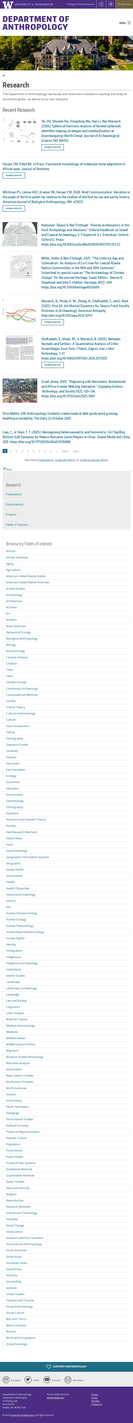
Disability (12, 751)
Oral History (14, 1100)
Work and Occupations (21, 1338)
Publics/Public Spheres (21, 1163)
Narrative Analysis (18, 1063)
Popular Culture (16, 1138)
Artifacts (11, 620)
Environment (14, 795)
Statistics (12, 1275)
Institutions (13, 969)
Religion (11, 1194)
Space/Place (13, 1269)
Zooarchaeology (16, 1344)
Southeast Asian (16, 1263)
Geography (13, 863)
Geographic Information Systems (27, 857)
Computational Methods (22, 695)
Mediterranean (16, 1038)
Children (11, 663)
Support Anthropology (66, 1366)
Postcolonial (14, 1150)
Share (7, 469)
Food (9, 844)
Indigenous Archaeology (22, 963)
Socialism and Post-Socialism (24, 1238)
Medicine (12, 1032)
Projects (11, 514)
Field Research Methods (21, 832)
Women (11, 1331)
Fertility (11, 826)
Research (13, 485)
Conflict (11, 701)
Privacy (94, 1394)
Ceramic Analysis (17, 657)
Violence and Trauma (20, 1300)
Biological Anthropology (22, 638)
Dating (10, 732)
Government (14, 876)
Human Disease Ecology (21, 913)
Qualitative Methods (19, 1169)
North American (16, 1088)
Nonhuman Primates (19, 1082)
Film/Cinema (14, 838)
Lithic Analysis (15, 1013)
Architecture (14, 601)
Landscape (13, 982)
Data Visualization (18, 726)
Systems (11, 1288)
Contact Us (96, 1404)
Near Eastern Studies (20, 1075)
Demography (14, 738)
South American (16, 1250)
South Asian (14, 1257)
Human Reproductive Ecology (25, 932)
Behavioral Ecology (18, 632)
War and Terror (16, 1319)
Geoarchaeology (16, 851)
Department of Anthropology (36, 23)
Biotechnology (15, 651)
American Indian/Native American (27, 582)
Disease (11, 757)
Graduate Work (65, 460)
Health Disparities (17, 888)
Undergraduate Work (94, 460)
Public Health (14, 1157)
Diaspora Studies (17, 745)
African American (17, 557)
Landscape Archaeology (21, 988)
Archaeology (14, 595)
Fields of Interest (17, 525)
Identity (11, 944)
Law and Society (16, 1001)
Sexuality (12, 1219)
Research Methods (18, 1207)
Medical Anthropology (20, 1026)
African (10, 551)
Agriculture (13, 570)
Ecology (11, 776)
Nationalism (14, 1069)
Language (12, 994)
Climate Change (16, 682)
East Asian (12, 763)
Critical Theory (15, 707)
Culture (11, 720)
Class (9, 676)
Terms (94, 1397)
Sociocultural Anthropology (24, 1244)
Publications (46, 460)
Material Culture (16, 1019)
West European (16, 1325)
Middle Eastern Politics (20, 1044)
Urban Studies (15, 1294)
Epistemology (15, 801)
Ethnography (14, 807)
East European (15, 770)
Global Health (15, 869)
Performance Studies (19, 1119)
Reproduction (15, 1200)
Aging (10, 564)
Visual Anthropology (19, 1306)
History (11, 901)
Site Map (95, 1401)
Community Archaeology (22, 688)
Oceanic (11, 1094)
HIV (8, 907)
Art (8, 613)
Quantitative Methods (20, 1175)
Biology (11, 645)
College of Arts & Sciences (80, 4)
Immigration (14, 951)
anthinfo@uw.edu (55, 1397)
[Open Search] (111, 4)
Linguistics (13, 1007)
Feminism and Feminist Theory (26, 819)
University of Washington (22, 1415)
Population (13, 1144)
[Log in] (101, 4)
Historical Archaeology (20, 894)
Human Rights (15, 938)
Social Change (15, 1225)
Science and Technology (21, 1213)
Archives (11, 607)
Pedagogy (12, 1113)
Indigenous (13, 957)
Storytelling (13, 1281)
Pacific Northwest (17, 1107)
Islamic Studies (15, 976)
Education (12, 788)
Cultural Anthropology (20, 713)
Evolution (12, 813)
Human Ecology (16, 919)
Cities (9, 670)
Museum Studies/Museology (24, 1057)
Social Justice (14, 1232)
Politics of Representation (23, 1132)
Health (10, 882)
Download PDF (53, 147)
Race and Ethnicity (17, 1188)
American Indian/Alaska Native (26, 576)
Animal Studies (15, 589)
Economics (13, 782)
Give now (124, 4)
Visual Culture (15, 1313)
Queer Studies (15, 1182)
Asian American (16, 626)
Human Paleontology (20, 926)
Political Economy (17, 1125)
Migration (12, 1050)
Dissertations (14, 504)
